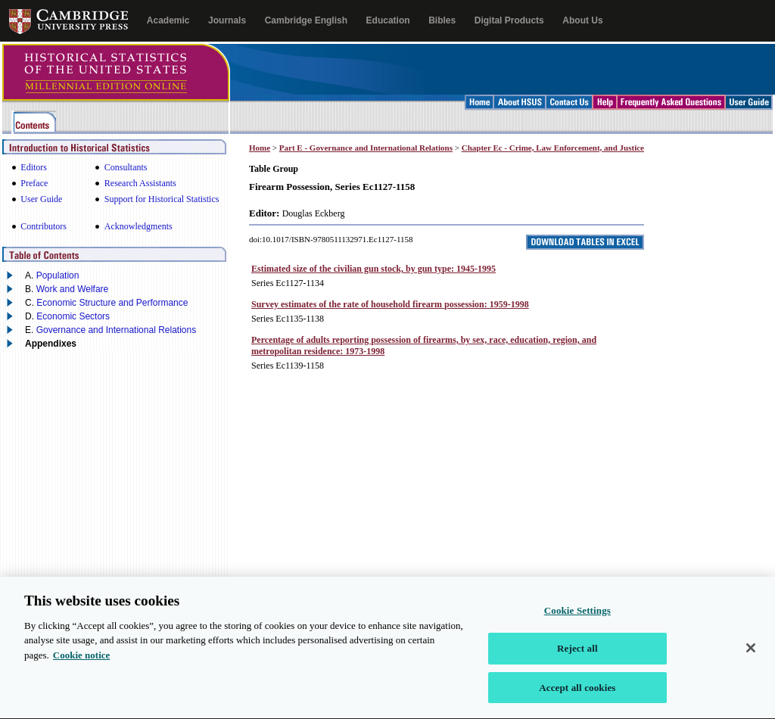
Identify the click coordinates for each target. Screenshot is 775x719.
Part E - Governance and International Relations (366, 147)
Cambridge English (306, 20)
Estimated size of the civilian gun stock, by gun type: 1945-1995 (373, 268)
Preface (34, 183)
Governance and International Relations (116, 330)
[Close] (750, 655)
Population (57, 275)
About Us (582, 20)
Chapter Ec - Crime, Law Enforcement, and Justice (553, 147)
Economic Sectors (73, 316)
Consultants (126, 167)
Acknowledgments (138, 226)
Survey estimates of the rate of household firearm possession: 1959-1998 (390, 304)
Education (388, 20)
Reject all (577, 656)
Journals (227, 20)
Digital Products (509, 20)
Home (259, 147)
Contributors (43, 226)
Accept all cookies (577, 696)
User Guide (41, 199)
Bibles (442, 20)
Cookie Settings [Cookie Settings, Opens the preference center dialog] (577, 618)
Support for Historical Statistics (161, 199)
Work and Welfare (72, 289)
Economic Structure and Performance (112, 302)
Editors (33, 167)
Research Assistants (140, 183)
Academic (168, 20)
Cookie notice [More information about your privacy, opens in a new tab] (81, 663)
